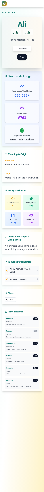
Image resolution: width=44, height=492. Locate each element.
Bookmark (22, 48)
